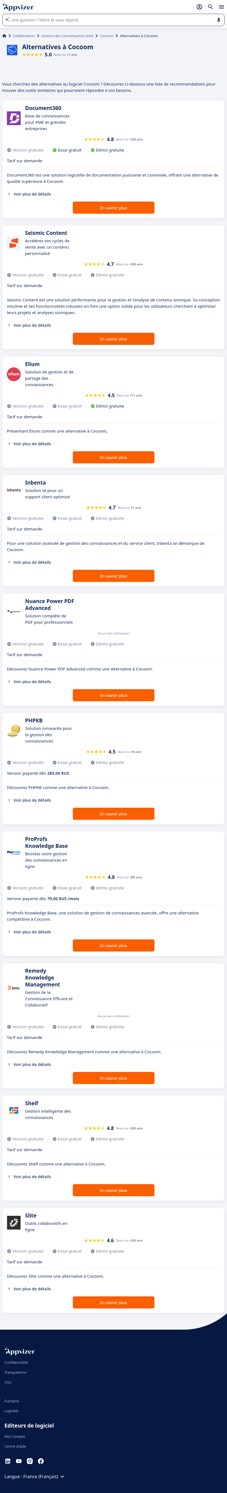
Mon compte (14, 1436)
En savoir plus (113, 207)
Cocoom (106, 35)
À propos (11, 1400)
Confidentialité (16, 1362)
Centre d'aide (15, 1446)
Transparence (15, 1372)
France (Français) (44, 1476)
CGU (8, 1382)
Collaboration (24, 35)
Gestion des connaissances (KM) (67, 35)
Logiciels (11, 1410)
